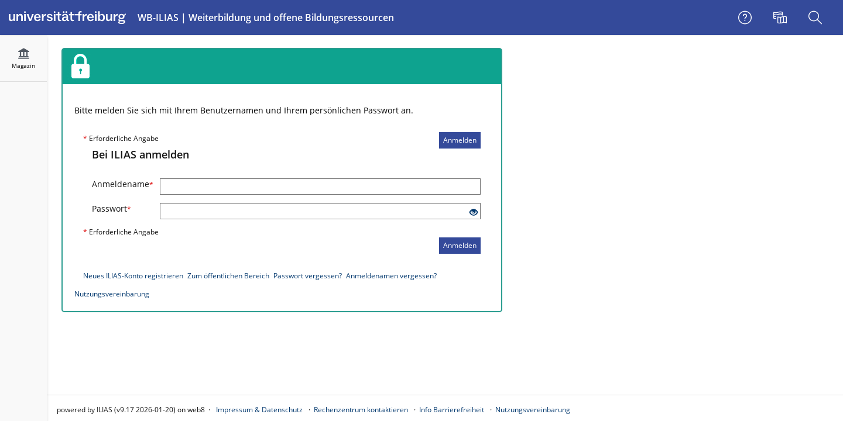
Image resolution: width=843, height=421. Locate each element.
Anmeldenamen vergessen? (391, 276)
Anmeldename (121, 183)
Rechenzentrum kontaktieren (361, 410)
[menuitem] (781, 17)
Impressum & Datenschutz (259, 410)
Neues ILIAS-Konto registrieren (133, 276)
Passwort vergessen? (307, 276)
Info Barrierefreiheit (451, 410)
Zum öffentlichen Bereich (228, 276)
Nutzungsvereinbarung (111, 294)
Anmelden (460, 140)
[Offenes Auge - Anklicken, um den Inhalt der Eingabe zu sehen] (474, 212)
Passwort (111, 208)
